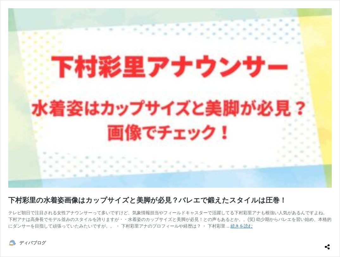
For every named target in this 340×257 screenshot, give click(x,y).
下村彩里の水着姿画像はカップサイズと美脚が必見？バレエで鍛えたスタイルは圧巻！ (147, 200)
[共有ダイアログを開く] (327, 244)
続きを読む (241, 226)
